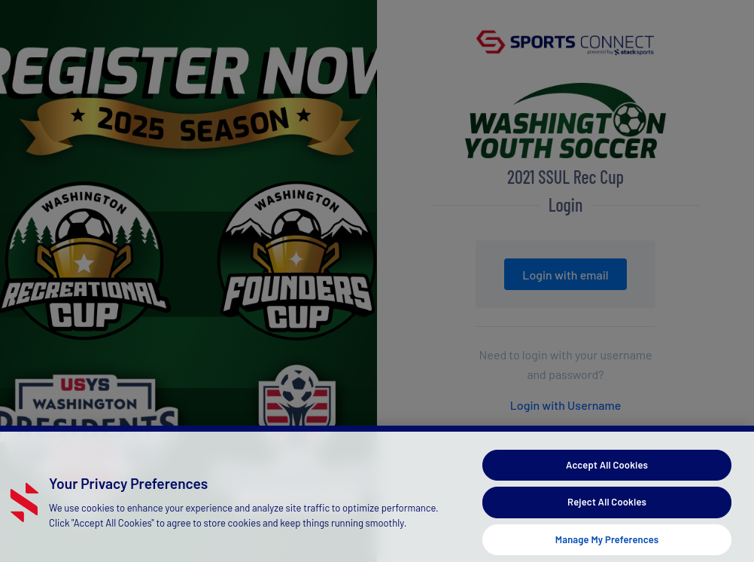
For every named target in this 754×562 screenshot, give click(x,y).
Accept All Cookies (607, 472)
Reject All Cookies (606, 508)
